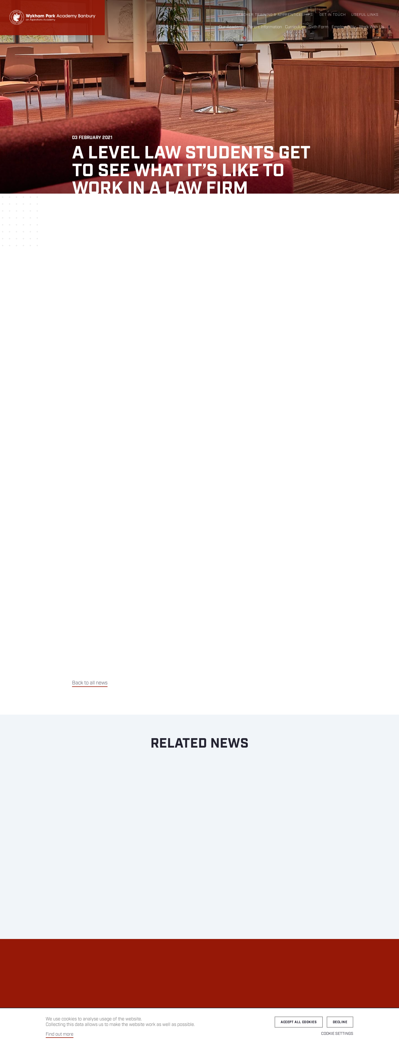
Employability (344, 27)
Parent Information (264, 27)
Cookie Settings (337, 1034)
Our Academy (231, 27)
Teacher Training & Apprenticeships (274, 14)
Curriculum (295, 27)
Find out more (59, 1034)
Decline (340, 1022)
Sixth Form (318, 27)
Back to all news (90, 683)
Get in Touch (332, 14)
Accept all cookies (299, 1022)
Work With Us (371, 27)
